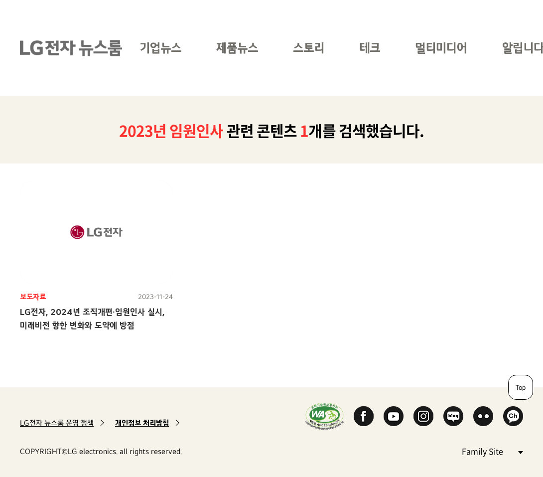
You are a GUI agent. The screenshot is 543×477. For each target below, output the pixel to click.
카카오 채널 (513, 416)
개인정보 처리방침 (142, 423)
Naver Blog (453, 416)
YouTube (394, 416)
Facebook (364, 416)
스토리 (308, 47)
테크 (369, 47)
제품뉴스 (237, 47)
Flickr (483, 416)
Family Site (492, 451)
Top (521, 387)
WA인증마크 (324, 416)
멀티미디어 (441, 47)
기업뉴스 (160, 47)
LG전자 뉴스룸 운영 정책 (57, 423)
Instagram (423, 416)
